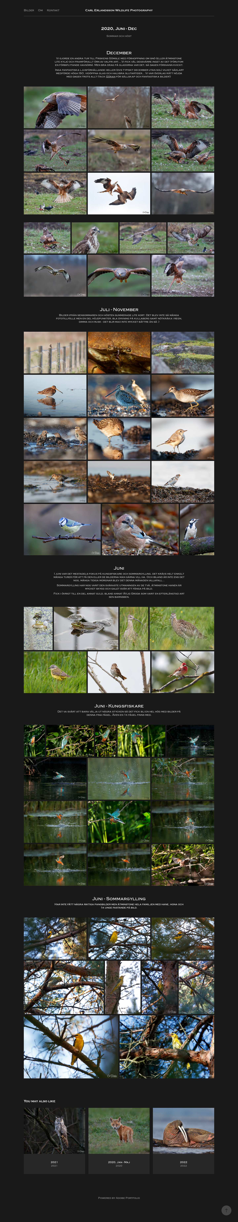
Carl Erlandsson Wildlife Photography (119, 10)
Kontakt (53, 10)
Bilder (29, 10)
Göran (110, 76)
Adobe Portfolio (128, 1198)
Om (40, 10)
